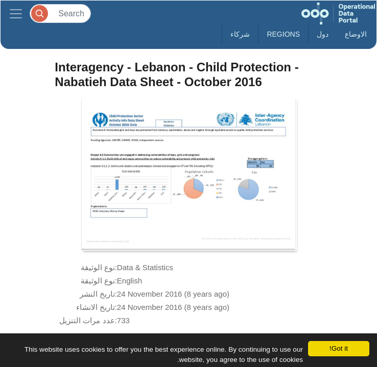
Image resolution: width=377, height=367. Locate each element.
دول (322, 34)
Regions (283, 34)
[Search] (60, 13)
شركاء (240, 34)
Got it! (338, 348)
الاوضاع (356, 34)
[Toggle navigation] (16, 13)
